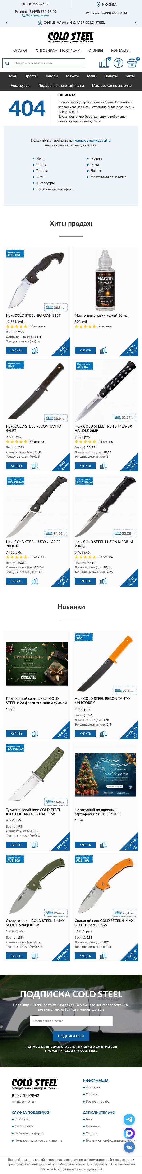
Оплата (91, 1094)
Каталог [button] (20, 50)
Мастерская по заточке (112, 86)
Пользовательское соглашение (38, 1141)
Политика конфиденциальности (110, 1141)
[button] (35, 15)
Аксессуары (20, 86)
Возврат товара (98, 1101)
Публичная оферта (29, 1133)
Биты (130, 76)
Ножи (12, 76)
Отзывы (95, 50)
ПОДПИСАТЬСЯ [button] (71, 1036)
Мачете (72, 76)
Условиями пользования (63, 1050)
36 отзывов (38, 326)
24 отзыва (105, 441)
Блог (89, 1119)
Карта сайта (24, 1126)
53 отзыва (37, 441)
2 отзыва (104, 326)
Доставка (93, 1087)
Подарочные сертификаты (61, 86)
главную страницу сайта (91, 140)
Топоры (51, 76)
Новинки (92, 1126)
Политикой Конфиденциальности (94, 1046)
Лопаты (111, 76)
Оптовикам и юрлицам (58, 50)
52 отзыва (37, 557)
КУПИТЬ (16, 350)
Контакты (120, 50)
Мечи (91, 76)
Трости (31, 76)
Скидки (91, 1133)
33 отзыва (105, 557)
